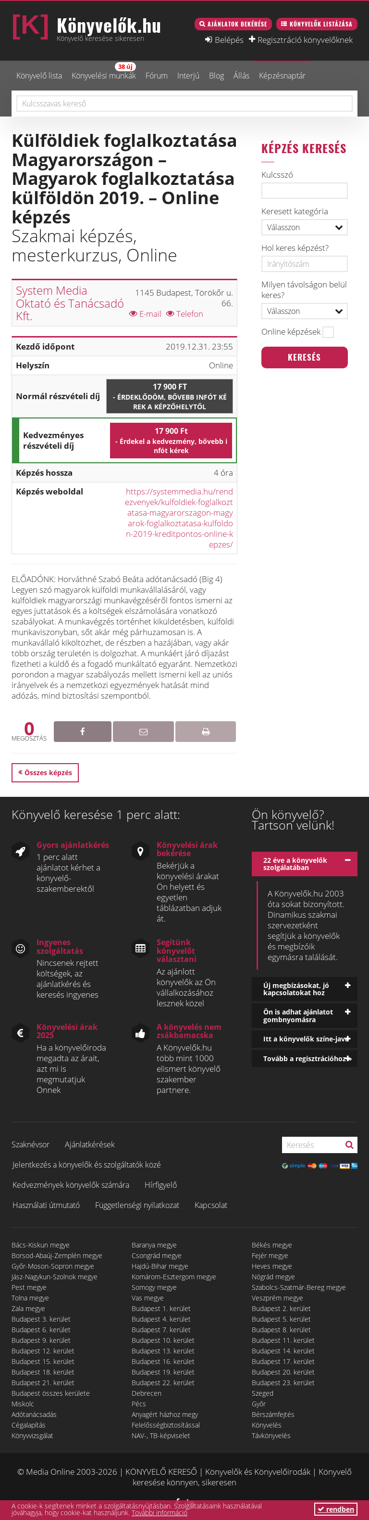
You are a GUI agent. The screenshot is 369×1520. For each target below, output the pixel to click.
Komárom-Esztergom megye (174, 1276)
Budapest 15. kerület (43, 1361)
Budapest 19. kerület (163, 1372)
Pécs (139, 1403)
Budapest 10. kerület (163, 1340)
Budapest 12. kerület (43, 1350)
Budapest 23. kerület (283, 1382)
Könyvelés (267, 1424)
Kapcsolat (211, 1205)
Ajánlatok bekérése (237, 24)
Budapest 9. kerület (41, 1340)
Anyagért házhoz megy (165, 1414)
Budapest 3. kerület (41, 1319)
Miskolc (23, 1403)
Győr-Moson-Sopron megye (53, 1266)
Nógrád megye (273, 1276)
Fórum (157, 75)
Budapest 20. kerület (283, 1372)
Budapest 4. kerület (161, 1319)
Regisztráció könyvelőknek (305, 39)
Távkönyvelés (271, 1435)
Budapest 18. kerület (43, 1372)
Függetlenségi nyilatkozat (137, 1205)
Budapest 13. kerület (163, 1350)
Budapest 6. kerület (41, 1329)
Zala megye (28, 1308)
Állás (241, 75)
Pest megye (29, 1287)
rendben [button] (336, 1509)
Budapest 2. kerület (281, 1308)
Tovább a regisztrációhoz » (307, 1058)
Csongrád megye (157, 1255)
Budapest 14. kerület (283, 1350)
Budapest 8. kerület (281, 1329)
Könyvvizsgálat (32, 1435)
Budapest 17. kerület (283, 1361)
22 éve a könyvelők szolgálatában (295, 864)
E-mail (145, 313)
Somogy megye (154, 1287)
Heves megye (272, 1266)
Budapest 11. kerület (283, 1340)
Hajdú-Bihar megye (160, 1266)
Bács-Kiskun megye (41, 1244)
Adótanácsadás (34, 1414)
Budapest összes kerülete (51, 1393)
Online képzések (290, 331)
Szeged (262, 1393)
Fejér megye (270, 1255)
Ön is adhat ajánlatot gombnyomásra (298, 1015)
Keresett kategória (294, 211)
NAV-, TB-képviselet (161, 1435)
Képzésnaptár (282, 75)
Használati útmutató (46, 1205)
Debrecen (146, 1393)
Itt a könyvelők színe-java (306, 1038)
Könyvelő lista (39, 75)
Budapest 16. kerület (163, 1361)
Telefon (184, 313)
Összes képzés (48, 772)
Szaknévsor (30, 1144)
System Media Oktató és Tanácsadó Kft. (70, 303)
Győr (259, 1403)
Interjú (188, 75)
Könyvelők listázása (321, 24)
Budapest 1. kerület (161, 1308)
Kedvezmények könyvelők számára (70, 1185)
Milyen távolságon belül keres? (304, 289)
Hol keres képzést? (295, 248)
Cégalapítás (29, 1424)
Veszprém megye (277, 1297)
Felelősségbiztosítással (166, 1424)
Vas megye (148, 1297)
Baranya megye (154, 1244)
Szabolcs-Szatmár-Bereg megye (299, 1287)
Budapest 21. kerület (43, 1382)
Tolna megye (30, 1297)
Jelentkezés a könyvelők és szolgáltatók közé (86, 1164)
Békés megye (272, 1244)
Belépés (229, 39)
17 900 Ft (170, 396)
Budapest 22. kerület (163, 1382)
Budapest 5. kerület (281, 1319)
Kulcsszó (277, 174)
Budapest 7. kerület (161, 1329)
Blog (216, 75)
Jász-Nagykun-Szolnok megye (55, 1276)
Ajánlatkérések (90, 1144)
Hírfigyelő (161, 1185)
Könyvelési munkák (104, 71)
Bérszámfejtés (273, 1414)
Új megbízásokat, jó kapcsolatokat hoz (296, 989)
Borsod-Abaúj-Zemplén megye (57, 1255)
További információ (159, 1512)
